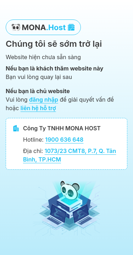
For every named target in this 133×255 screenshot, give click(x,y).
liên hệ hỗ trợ (38, 108)
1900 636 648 (64, 139)
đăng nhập (43, 99)
